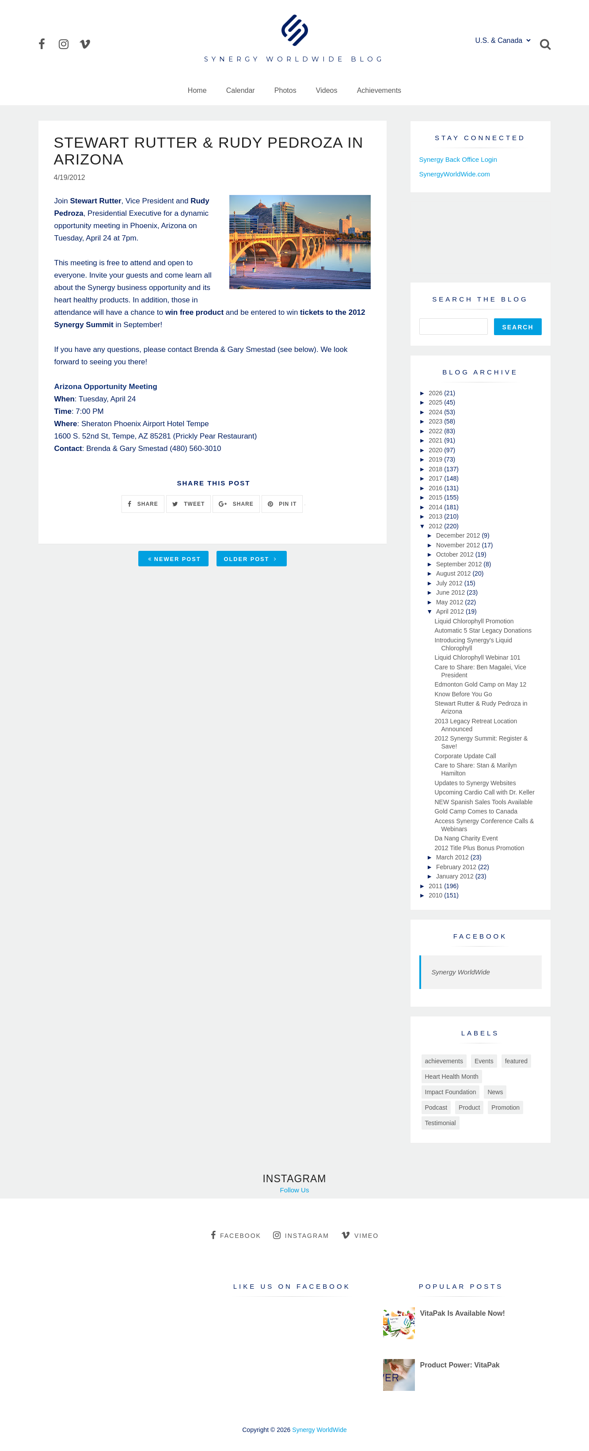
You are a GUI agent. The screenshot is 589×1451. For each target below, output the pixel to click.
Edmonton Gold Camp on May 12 (480, 684)
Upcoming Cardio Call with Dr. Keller (484, 792)
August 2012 (454, 573)
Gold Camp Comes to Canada (475, 811)
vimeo (360, 1235)
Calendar (240, 90)
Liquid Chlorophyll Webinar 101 (477, 657)
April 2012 (451, 611)
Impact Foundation (450, 1092)
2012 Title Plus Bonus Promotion (479, 848)
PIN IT (282, 504)
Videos (327, 90)
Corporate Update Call (465, 756)
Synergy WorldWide (461, 972)
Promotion (505, 1107)
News (495, 1092)
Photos (285, 90)
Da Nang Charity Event (466, 838)
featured (516, 1061)
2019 (436, 459)
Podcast (436, 1107)
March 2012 (453, 857)
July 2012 (450, 583)
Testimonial (440, 1122)
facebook (236, 1235)
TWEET (188, 504)
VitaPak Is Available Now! (462, 1313)
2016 (436, 488)
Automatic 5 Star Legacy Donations (482, 630)
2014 (436, 507)
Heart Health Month (452, 1076)
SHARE (143, 504)
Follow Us (294, 1190)
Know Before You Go (463, 694)
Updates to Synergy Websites (475, 783)
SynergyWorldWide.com (454, 174)
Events (484, 1061)
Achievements (379, 90)
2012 (436, 526)
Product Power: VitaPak (459, 1365)
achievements (444, 1061)
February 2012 (457, 867)
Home (197, 90)
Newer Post (174, 559)
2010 (436, 895)
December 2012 (459, 535)
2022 (436, 431)
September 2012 (459, 564)
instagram (301, 1235)
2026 (436, 393)
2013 (436, 516)
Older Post (250, 559)
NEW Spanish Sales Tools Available (483, 802)
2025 (436, 402)
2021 (436, 440)
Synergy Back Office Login (458, 159)
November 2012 (459, 545)
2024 (436, 412)
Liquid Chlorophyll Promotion (473, 621)
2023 (436, 421)
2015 (436, 497)
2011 (436, 886)
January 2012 (455, 876)
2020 (436, 450)
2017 (436, 478)
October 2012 (455, 554)
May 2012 (450, 602)
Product (469, 1107)
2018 (436, 469)
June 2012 (451, 592)
